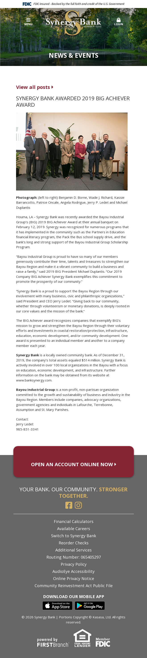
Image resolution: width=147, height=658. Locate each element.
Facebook (68, 505)
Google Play (90, 605)
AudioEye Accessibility (73, 571)
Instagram (78, 505)
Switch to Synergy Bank (73, 535)
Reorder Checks (74, 542)
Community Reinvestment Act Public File (74, 585)
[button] (119, 22)
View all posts (33, 87)
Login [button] (118, 22)
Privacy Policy (74, 564)
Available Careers (73, 528)
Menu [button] (28, 22)
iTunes (57, 605)
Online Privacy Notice (73, 578)
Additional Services (73, 550)
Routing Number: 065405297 (73, 557)
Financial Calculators (73, 521)
